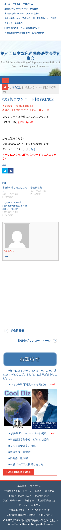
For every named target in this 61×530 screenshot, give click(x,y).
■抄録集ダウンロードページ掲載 (29, 433)
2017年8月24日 (25, 106)
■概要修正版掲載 (15, 458)
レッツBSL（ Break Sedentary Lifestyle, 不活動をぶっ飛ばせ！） (14, 205)
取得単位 (26, 18)
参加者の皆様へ (33, 13)
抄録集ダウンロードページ (16, 9)
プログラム (28, 4)
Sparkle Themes (44, 524)
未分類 (16, 87)
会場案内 (18, 23)
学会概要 (17, 4)
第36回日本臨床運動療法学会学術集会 (30, 56)
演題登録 (34, 9)
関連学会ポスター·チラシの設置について (22, 28)
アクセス (8, 23)
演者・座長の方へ (12, 18)
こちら (32, 149)
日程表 (54, 18)
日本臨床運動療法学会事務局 (17, 33)
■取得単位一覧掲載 (18, 452)
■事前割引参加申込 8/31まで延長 (27, 439)
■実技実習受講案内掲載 (21, 445)
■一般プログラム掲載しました (23, 464)
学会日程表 (36, 187)
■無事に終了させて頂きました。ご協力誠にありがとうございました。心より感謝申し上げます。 (30, 374)
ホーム (7, 4)
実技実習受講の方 (40, 18)
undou (8, 106)
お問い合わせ (38, 33)
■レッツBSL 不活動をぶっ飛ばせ (29, 384)
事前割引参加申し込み (14, 13)
